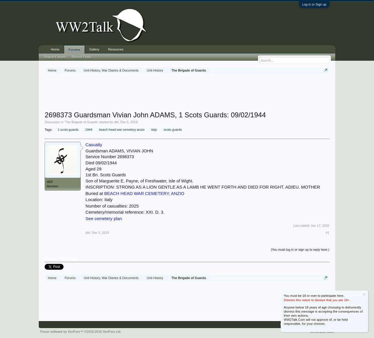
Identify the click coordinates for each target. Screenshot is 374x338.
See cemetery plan (103, 218)
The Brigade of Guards (81, 122)
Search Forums (55, 57)
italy (153, 129)
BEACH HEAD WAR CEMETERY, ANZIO (144, 193)
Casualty (93, 144)
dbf (116, 122)
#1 (327, 232)
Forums (74, 49)
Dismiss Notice (364, 294)
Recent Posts (81, 57)
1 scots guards (67, 129)
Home (55, 49)
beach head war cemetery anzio (121, 129)
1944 (87, 129)
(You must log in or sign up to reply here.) (300, 249)
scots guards (172, 129)
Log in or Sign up (314, 4)
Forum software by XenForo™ (80, 331)
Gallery (94, 49)
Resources (116, 49)
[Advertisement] (187, 93)
